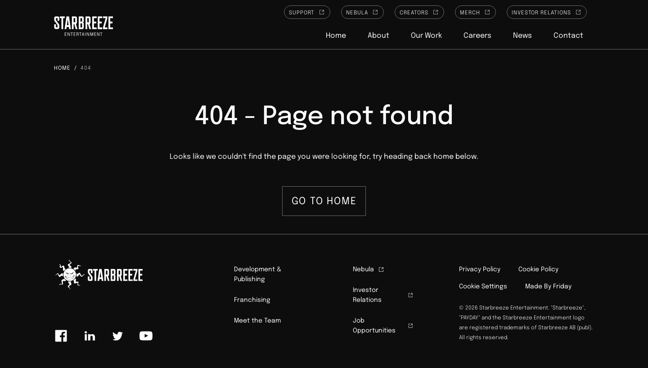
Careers (477, 36)
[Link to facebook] (61, 336)
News (522, 36)
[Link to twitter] (117, 336)
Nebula (362, 12)
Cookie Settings (483, 286)
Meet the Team (257, 321)
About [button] (378, 36)
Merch (475, 12)
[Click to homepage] (83, 27)
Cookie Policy (538, 269)
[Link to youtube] (146, 336)
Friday (562, 286)
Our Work (426, 36)
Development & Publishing (257, 274)
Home (336, 36)
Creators (419, 12)
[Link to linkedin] (89, 336)
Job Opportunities (383, 326)
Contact (568, 36)
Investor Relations (547, 12)
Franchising (252, 300)
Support (307, 12)
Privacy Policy (479, 269)
